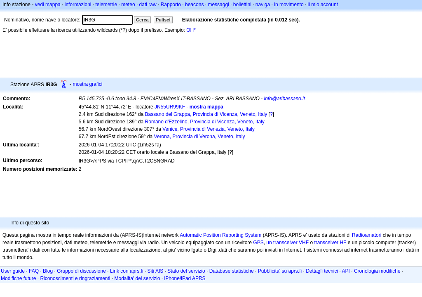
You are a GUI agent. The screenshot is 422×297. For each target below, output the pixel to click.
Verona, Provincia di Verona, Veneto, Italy (199, 136)
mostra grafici (87, 84)
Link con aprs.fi (126, 271)
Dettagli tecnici (322, 271)
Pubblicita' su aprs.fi (280, 271)
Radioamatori (366, 235)
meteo (128, 4)
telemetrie (106, 4)
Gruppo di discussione (81, 271)
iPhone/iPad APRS (185, 278)
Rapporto (171, 4)
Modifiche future (18, 278)
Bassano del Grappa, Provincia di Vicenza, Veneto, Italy (206, 114)
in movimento (288, 4)
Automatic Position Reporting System (220, 235)
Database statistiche (231, 271)
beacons (194, 4)
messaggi (218, 4)
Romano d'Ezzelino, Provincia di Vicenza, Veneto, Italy (205, 122)
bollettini (242, 4)
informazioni (78, 4)
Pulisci (163, 19)
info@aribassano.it (284, 98)
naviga (263, 4)
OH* (191, 30)
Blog (48, 271)
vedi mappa (48, 4)
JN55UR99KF (170, 107)
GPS (258, 242)
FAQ (34, 271)
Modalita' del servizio (137, 278)
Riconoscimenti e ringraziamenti (75, 278)
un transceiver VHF (287, 242)
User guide (13, 271)
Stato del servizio (186, 271)
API (346, 271)
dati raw (148, 4)
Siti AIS (156, 271)
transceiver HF (330, 242)
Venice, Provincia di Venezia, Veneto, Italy (208, 129)
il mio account (323, 4)
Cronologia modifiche (377, 271)
